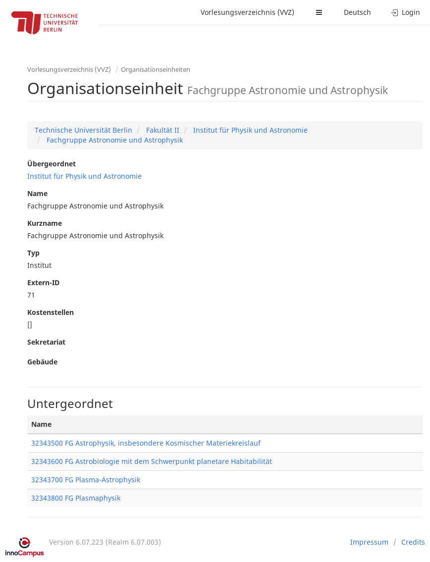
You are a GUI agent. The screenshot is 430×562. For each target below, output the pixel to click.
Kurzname (44, 223)
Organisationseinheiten (155, 69)
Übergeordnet (51, 163)
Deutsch (357, 12)
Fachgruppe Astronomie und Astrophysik (114, 140)
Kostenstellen (50, 312)
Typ (33, 252)
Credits (413, 542)
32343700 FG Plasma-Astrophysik (85, 479)
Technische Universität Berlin (83, 130)
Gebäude (42, 361)
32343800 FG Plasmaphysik (75, 498)
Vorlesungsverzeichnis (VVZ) (247, 12)
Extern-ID (43, 282)
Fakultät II (161, 130)
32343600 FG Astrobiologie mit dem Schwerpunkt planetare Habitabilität (151, 461)
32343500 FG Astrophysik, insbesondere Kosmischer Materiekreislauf (146, 443)
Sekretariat (46, 342)
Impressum (369, 542)
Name (37, 193)
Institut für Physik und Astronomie (249, 130)
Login (405, 12)
